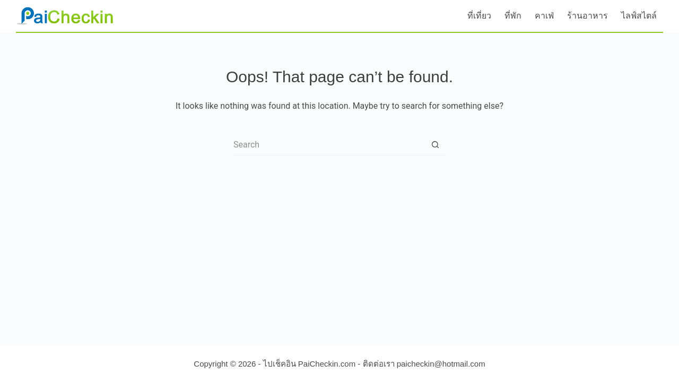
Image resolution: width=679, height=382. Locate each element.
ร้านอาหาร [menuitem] (587, 15)
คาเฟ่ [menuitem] (544, 15)
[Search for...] (328, 144)
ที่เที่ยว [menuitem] (479, 15)
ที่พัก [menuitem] (512, 15)
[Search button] (435, 144)
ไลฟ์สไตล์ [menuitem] (639, 15)
